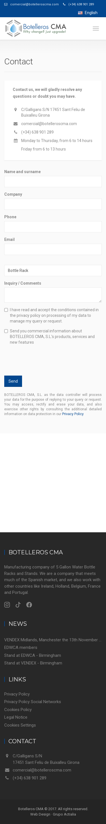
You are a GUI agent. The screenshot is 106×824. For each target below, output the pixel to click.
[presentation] (40, 358)
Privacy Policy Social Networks (32, 701)
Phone (10, 217)
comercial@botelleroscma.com (49, 123)
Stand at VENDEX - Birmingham (33, 663)
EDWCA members (20, 647)
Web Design (40, 814)
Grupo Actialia (64, 814)
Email (9, 239)
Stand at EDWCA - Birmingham (32, 655)
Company (13, 194)
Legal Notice (15, 717)
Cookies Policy (18, 709)
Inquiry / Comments (22, 283)
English (88, 12)
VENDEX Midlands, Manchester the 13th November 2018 (53, 639)
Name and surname (22, 171)
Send (13, 381)
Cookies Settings (20, 725)
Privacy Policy (73, 414)
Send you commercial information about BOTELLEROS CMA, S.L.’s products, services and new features (49, 337)
